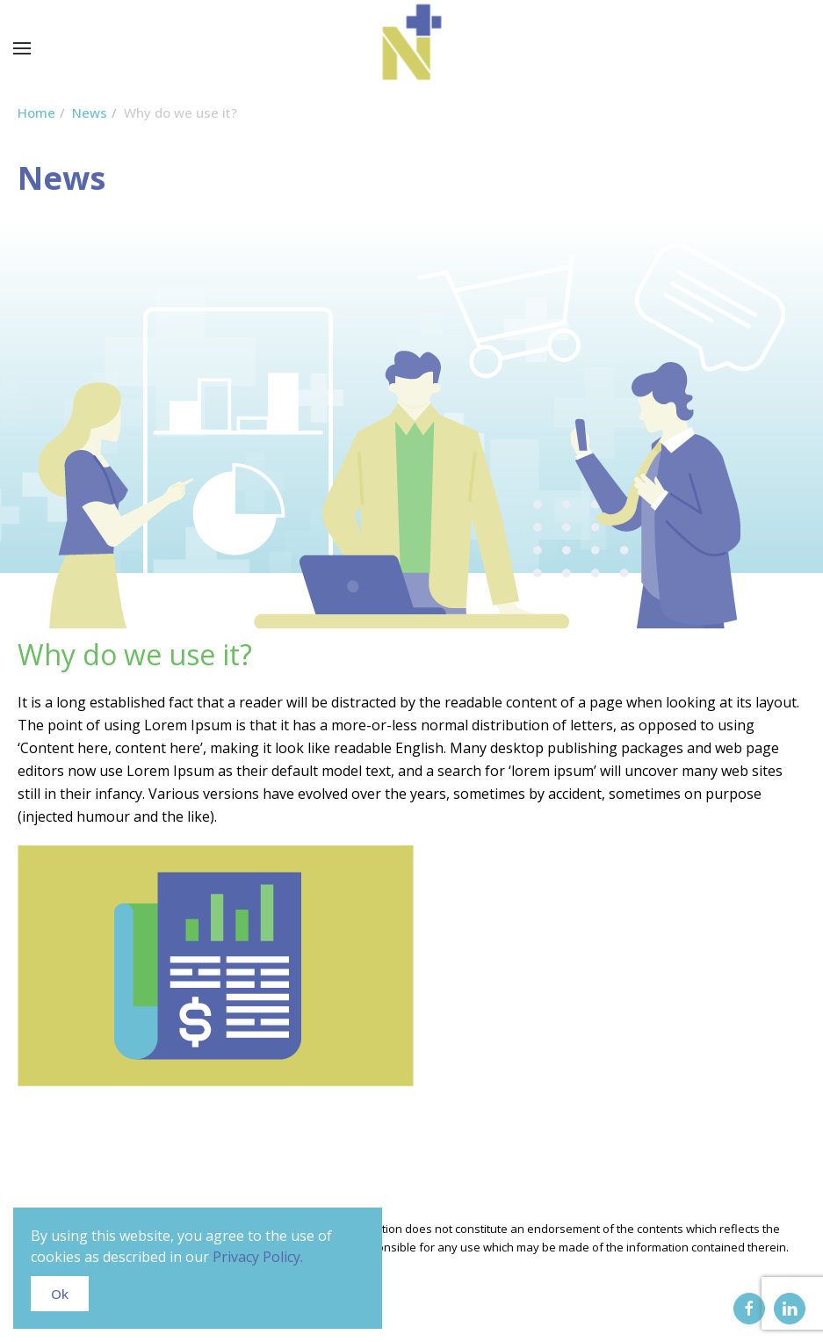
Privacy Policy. (258, 1256)
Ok (60, 1293)
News (89, 112)
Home (36, 112)
